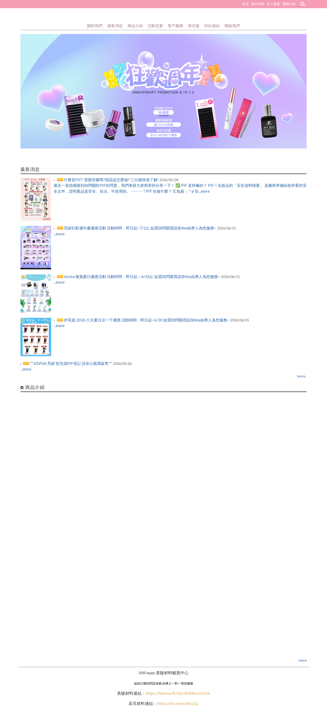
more (303, 660)
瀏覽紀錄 (289, 4)
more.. (302, 376)
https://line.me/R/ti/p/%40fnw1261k (178, 693)
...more (59, 233)
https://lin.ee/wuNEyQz (178, 703)
